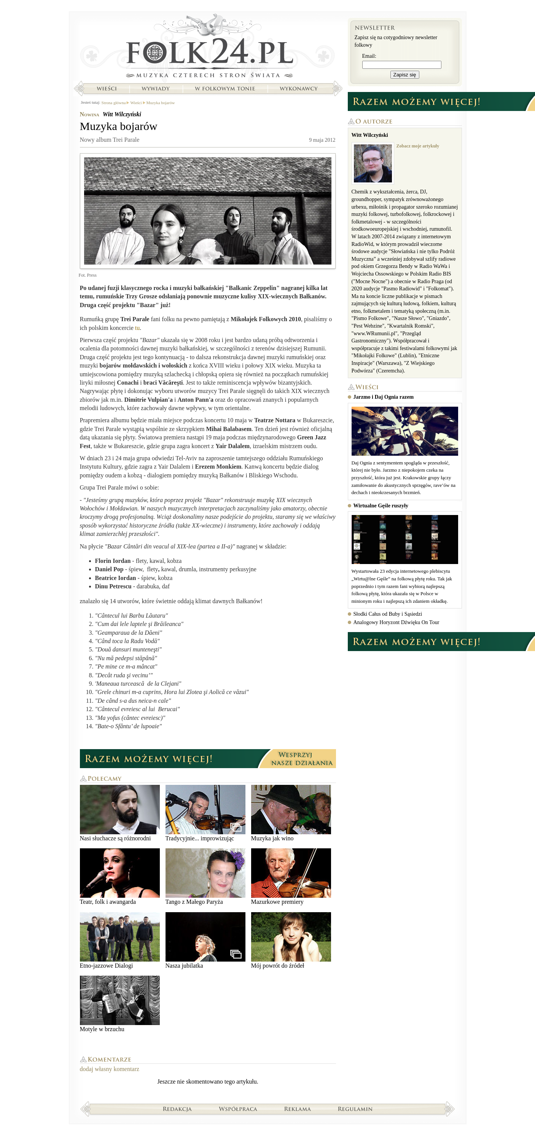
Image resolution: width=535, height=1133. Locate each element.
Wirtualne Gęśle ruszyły (380, 506)
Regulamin (355, 1109)
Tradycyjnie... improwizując (205, 813)
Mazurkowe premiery (291, 876)
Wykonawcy (299, 88)
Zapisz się (404, 75)
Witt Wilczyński (122, 114)
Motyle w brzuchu (120, 1004)
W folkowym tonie (224, 88)
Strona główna (207, 47)
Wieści (106, 88)
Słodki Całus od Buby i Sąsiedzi (387, 614)
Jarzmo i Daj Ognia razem (383, 397)
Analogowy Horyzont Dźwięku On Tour (396, 622)
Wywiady (155, 88)
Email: (369, 56)
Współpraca (238, 1109)
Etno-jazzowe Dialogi (120, 940)
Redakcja (177, 1109)
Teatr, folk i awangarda (120, 876)
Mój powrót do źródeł (291, 940)
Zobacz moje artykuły (417, 146)
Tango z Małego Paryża (205, 876)
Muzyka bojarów (160, 102)
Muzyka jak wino (291, 813)
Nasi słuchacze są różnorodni (120, 813)
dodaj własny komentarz (109, 1069)
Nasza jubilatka (205, 940)
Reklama (297, 1109)
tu (137, 328)
